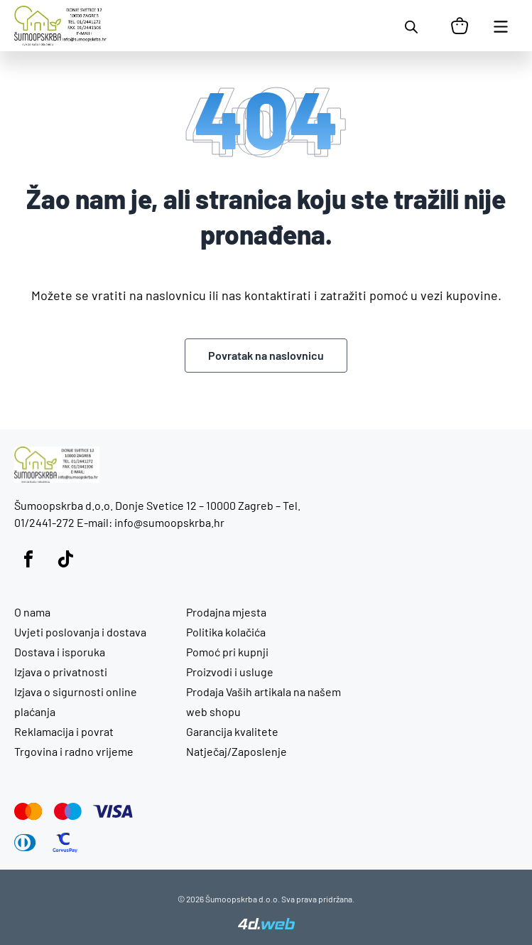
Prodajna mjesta (226, 612)
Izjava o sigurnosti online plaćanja (75, 701)
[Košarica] (460, 26)
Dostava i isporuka (59, 651)
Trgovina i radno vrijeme (74, 751)
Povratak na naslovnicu (266, 355)
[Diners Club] (25, 842)
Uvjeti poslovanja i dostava (80, 632)
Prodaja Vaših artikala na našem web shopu (263, 701)
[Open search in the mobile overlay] (411, 26)
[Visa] (113, 811)
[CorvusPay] (65, 843)
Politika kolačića (226, 632)
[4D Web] (266, 925)
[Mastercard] (28, 811)
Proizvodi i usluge (229, 671)
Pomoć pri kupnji (227, 651)
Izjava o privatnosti (60, 671)
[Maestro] (68, 811)
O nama (32, 612)
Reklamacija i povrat (64, 731)
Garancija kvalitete (232, 731)
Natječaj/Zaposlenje (236, 751)
